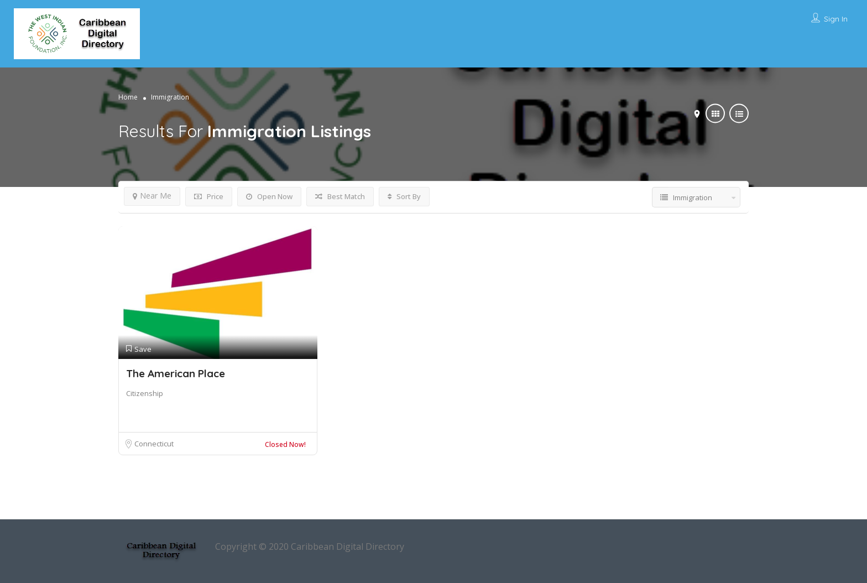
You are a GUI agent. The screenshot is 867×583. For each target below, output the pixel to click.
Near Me (152, 195)
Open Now (269, 196)
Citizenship (144, 393)
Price (208, 196)
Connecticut (154, 444)
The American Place (175, 373)
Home (128, 97)
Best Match (340, 196)
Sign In (836, 19)
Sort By (404, 196)
